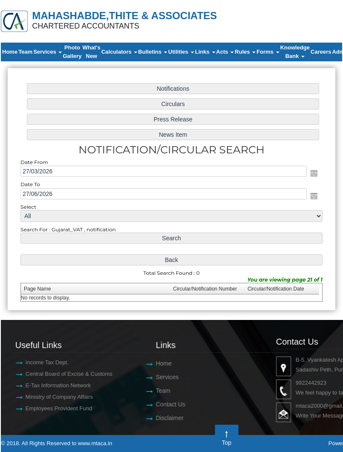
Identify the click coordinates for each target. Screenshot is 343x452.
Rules (245, 52)
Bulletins (153, 52)
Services (47, 52)
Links (205, 52)
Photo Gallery (72, 51)
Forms (267, 52)
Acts (225, 52)
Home (9, 52)
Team (25, 52)
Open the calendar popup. (311, 173)
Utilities (181, 52)
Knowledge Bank (295, 51)
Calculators (119, 52)
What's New (91, 51)
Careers (321, 52)
